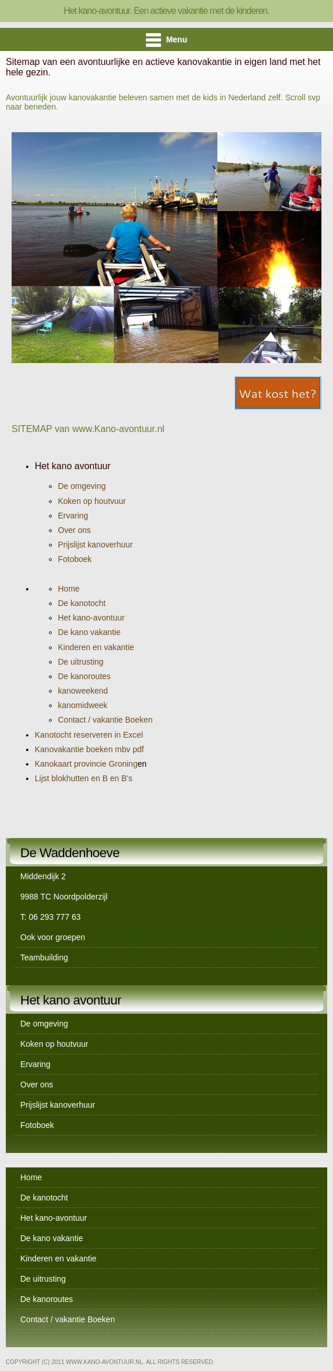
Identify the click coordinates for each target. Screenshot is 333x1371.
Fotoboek (75, 559)
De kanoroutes (84, 676)
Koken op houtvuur (92, 501)
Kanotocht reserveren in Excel (89, 734)
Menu (166, 40)
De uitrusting (81, 661)
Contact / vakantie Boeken (105, 719)
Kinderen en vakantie (96, 647)
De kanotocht (82, 603)
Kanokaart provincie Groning (91, 763)
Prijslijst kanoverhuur (95, 544)
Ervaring (73, 515)
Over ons (74, 530)
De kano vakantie (89, 632)
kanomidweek (83, 705)
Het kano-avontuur (91, 617)
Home (68, 588)
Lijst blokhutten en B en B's (83, 778)
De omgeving (82, 486)
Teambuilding (44, 957)
